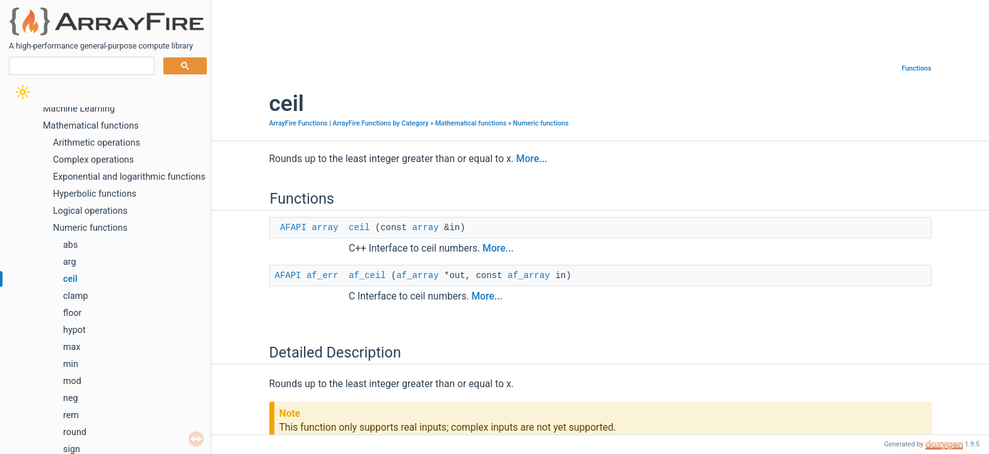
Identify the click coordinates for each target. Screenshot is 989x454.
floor (72, 313)
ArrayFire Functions (298, 123)
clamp (75, 296)
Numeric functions (90, 228)
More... (531, 159)
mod (72, 381)
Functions (917, 68)
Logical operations (90, 211)
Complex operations (93, 159)
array (325, 228)
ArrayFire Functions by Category (380, 123)
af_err (322, 276)
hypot (74, 330)
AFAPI (293, 228)
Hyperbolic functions (94, 194)
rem (71, 415)
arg (69, 262)
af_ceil (367, 276)
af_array (417, 276)
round (74, 432)
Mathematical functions (91, 125)
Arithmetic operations (96, 142)
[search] (80, 66)
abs (70, 245)
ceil (70, 279)
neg (70, 398)
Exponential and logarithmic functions (129, 177)
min (70, 364)
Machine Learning (79, 108)
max (72, 347)
